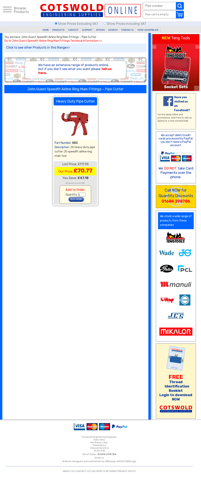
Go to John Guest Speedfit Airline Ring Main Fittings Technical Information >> (53, 40)
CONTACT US (83, 471)
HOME (46, 30)
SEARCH (113, 30)
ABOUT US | (69, 471)
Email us (99, 457)
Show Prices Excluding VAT (77, 24)
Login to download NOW (175, 397)
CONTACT (73, 30)
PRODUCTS (58, 30)
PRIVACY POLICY (127, 471)
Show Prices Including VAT (125, 24)
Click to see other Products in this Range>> (38, 47)
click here (176, 117)
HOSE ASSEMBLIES (148, 30)
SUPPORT (87, 30)
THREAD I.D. (127, 30)
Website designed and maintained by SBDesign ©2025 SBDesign (99, 461)
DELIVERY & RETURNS (104, 471)
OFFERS (100, 30)
